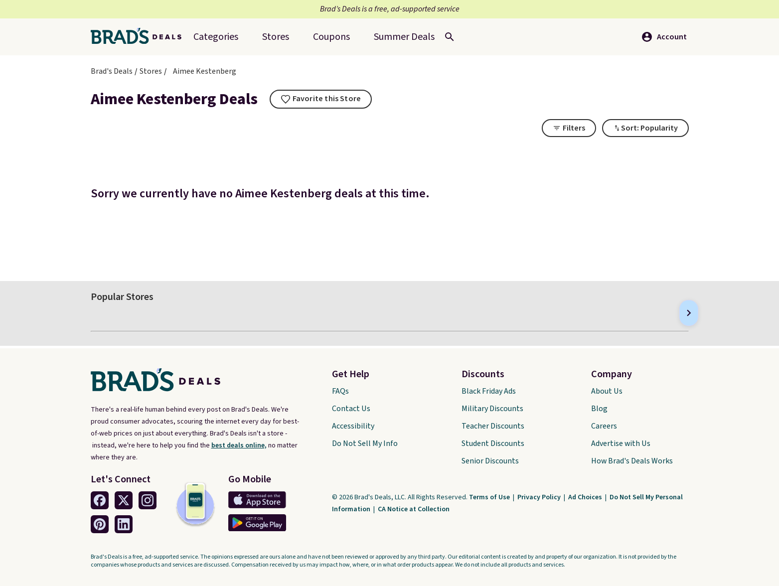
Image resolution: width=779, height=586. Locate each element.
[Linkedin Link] (124, 524)
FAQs (340, 391)
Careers (604, 426)
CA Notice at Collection (414, 509)
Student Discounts (493, 443)
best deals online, (239, 445)
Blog (599, 409)
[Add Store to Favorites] (321, 99)
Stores (151, 71)
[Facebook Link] (100, 500)
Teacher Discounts (493, 426)
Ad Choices (586, 497)
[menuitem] (404, 37)
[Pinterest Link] (100, 524)
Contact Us (351, 409)
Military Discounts (492, 409)
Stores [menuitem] (275, 37)
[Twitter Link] (124, 500)
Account (664, 37)
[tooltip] (321, 99)
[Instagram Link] (148, 500)
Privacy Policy (539, 497)
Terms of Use (490, 497)
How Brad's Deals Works (632, 461)
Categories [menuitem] (215, 37)
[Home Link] (140, 36)
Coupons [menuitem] (331, 37)
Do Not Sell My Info (365, 443)
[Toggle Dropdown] (645, 128)
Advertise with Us (620, 443)
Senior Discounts (490, 461)
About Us (607, 391)
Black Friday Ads (489, 391)
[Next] (688, 313)
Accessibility (353, 426)
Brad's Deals (112, 71)
